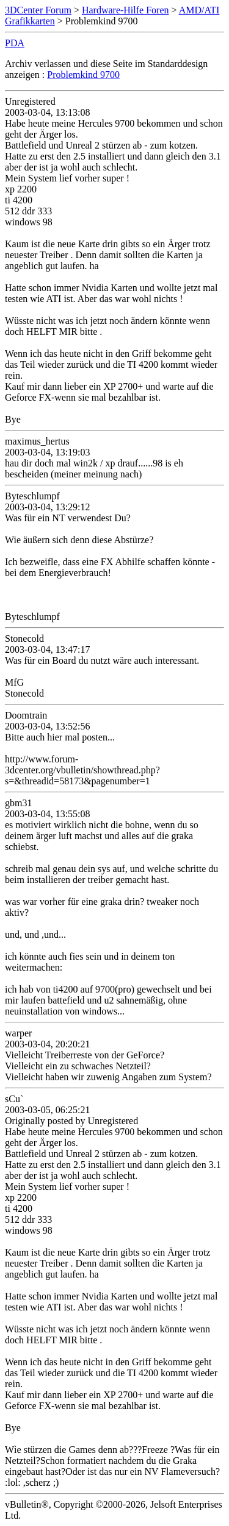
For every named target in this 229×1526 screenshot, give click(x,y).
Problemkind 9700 (83, 74)
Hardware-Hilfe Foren (125, 10)
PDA (14, 43)
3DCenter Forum (38, 10)
